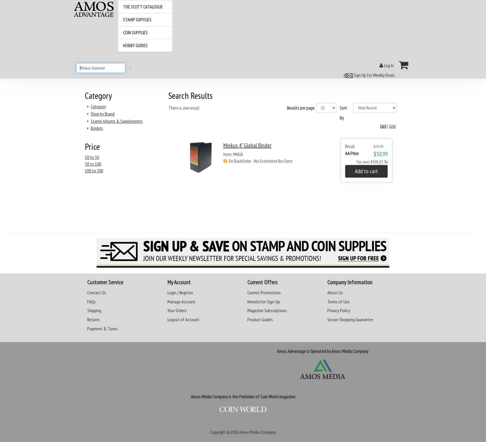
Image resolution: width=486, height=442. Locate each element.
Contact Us (96, 292)
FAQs (91, 302)
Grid (392, 126)
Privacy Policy (338, 310)
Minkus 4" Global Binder (247, 145)
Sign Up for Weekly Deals (368, 75)
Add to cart (366, 171)
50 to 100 (93, 164)
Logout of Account (183, 319)
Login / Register (180, 292)
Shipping (94, 310)
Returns (93, 319)
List (383, 126)
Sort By (343, 113)
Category (98, 106)
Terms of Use (338, 302)
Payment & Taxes (102, 329)
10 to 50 (92, 157)
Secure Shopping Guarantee (350, 319)
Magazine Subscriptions (267, 310)
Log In (386, 65)
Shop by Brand (102, 114)
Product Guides (260, 319)
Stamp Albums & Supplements (117, 121)
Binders (97, 128)
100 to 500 (94, 171)
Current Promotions (264, 292)
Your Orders (176, 310)
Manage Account (181, 302)
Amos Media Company (257, 432)
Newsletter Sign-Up (263, 302)
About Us (335, 292)
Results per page (300, 108)
